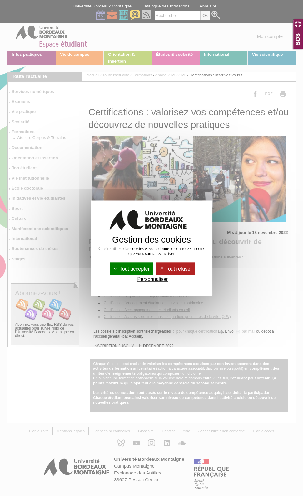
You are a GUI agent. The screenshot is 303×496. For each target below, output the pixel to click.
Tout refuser (175, 269)
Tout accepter (131, 269)
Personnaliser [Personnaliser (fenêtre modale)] (152, 279)
